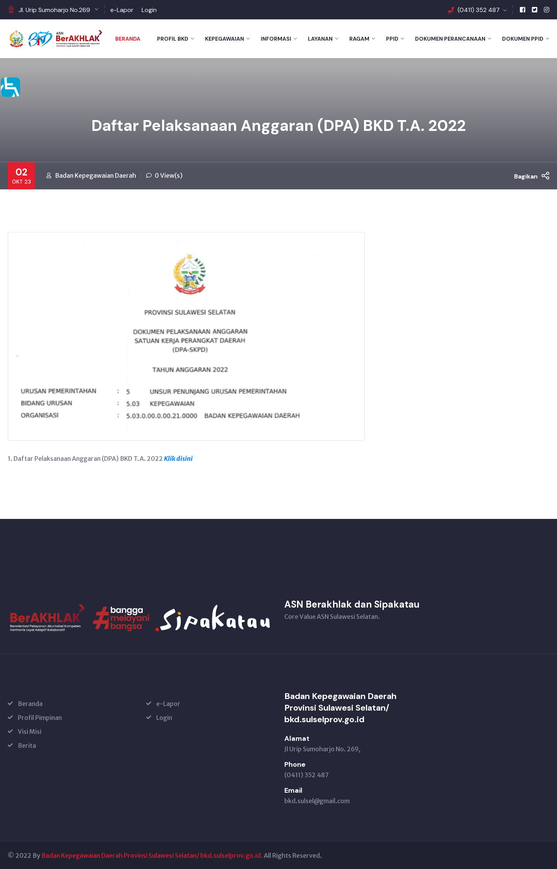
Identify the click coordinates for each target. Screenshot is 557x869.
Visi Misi (29, 731)
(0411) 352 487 (479, 10)
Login (149, 10)
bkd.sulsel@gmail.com (317, 801)
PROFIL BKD (172, 38)
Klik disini (178, 458)
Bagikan (531, 176)
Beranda (127, 38)
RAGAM (359, 38)
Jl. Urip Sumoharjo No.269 (54, 10)
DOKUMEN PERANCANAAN (450, 38)
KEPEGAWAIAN (224, 38)
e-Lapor (121, 10)
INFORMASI (276, 38)
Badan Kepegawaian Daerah (95, 175)
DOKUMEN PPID (522, 38)
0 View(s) (169, 175)
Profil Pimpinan (40, 717)
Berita (27, 745)
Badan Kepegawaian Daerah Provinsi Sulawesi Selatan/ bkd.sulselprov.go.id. (152, 855)
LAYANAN (320, 38)
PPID (392, 38)
